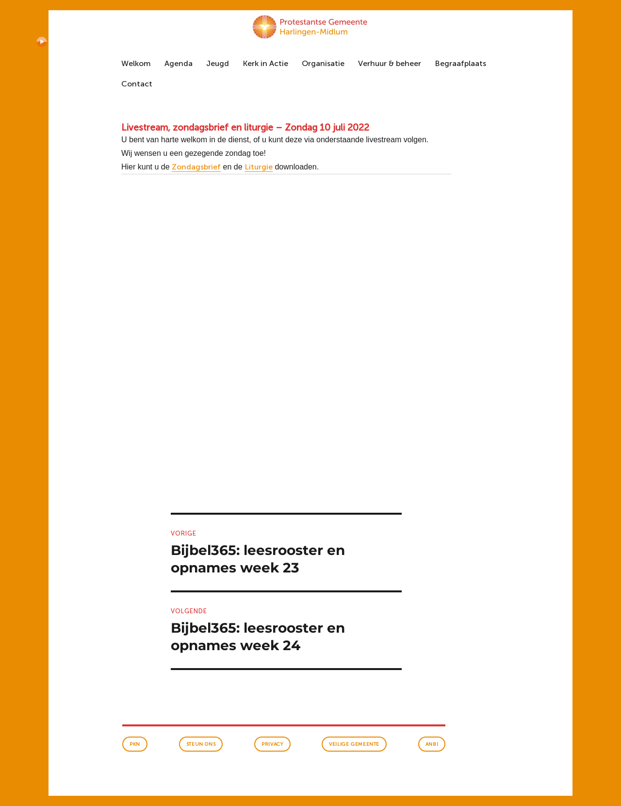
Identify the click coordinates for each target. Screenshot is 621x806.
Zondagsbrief (196, 166)
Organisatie (323, 63)
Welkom (136, 63)
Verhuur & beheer (389, 63)
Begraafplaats (460, 63)
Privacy (272, 744)
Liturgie (259, 166)
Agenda (178, 63)
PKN (135, 744)
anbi (431, 744)
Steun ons (200, 744)
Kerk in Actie (265, 63)
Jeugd (217, 63)
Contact (136, 83)
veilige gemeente (354, 744)
